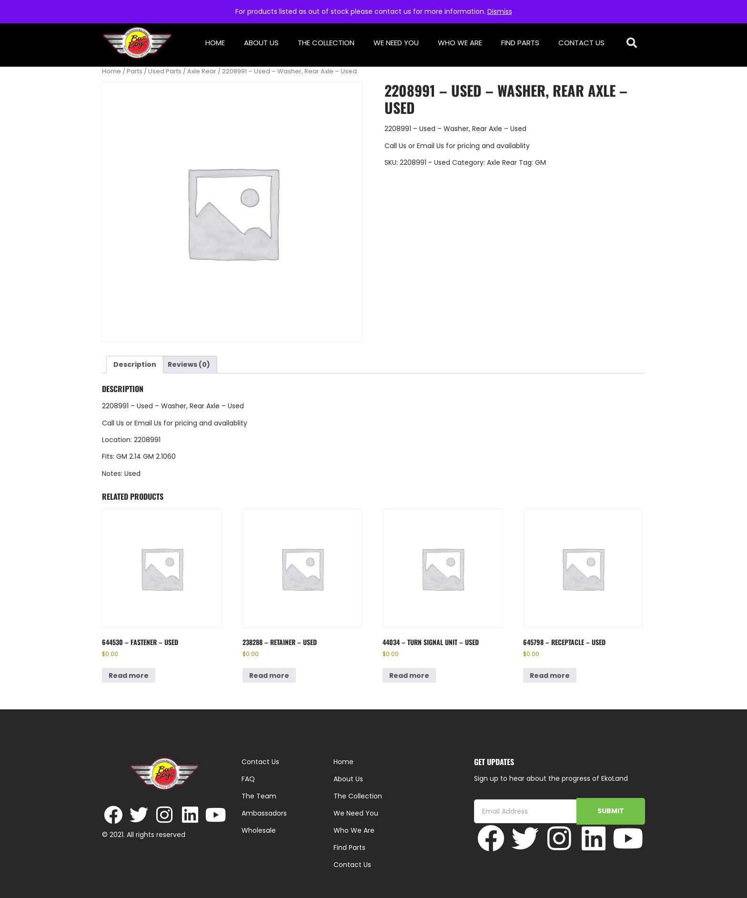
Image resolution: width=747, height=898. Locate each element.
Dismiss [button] (499, 11)
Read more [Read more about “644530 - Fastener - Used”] (129, 675)
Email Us (431, 146)
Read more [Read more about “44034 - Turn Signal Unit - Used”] (409, 675)
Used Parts (165, 71)
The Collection (326, 43)
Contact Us (581, 43)
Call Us (395, 146)
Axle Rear (201, 71)
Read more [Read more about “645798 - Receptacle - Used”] (550, 675)
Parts (134, 71)
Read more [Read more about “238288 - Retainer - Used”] (269, 675)
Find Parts (520, 43)
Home (215, 43)
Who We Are (460, 43)
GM (540, 162)
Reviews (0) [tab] (189, 364)
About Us (261, 43)
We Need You (396, 43)
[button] (632, 43)
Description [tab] (134, 364)
